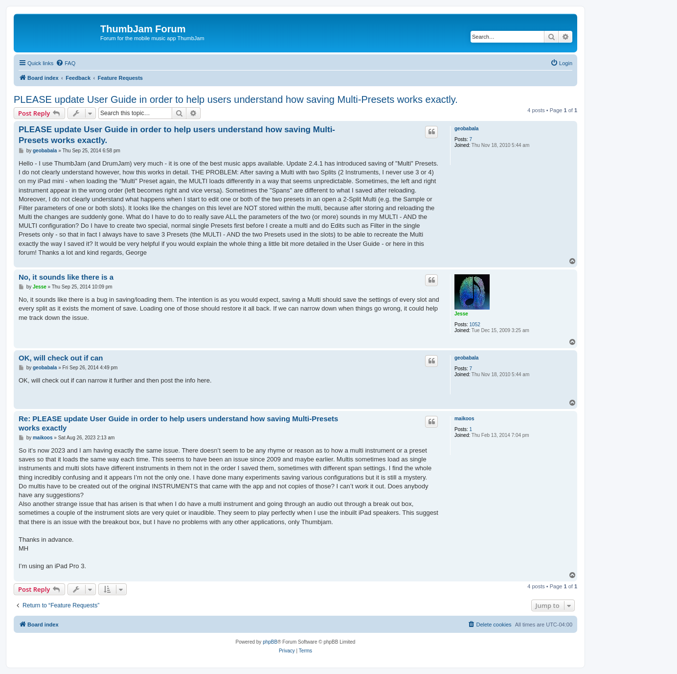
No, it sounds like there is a (66, 277)
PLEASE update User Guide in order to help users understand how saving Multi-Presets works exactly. (236, 99)
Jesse (461, 313)
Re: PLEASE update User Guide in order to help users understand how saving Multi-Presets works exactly (178, 423)
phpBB (270, 642)
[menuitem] (65, 63)
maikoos (464, 418)
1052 (475, 324)
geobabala (466, 128)
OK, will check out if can (61, 358)
